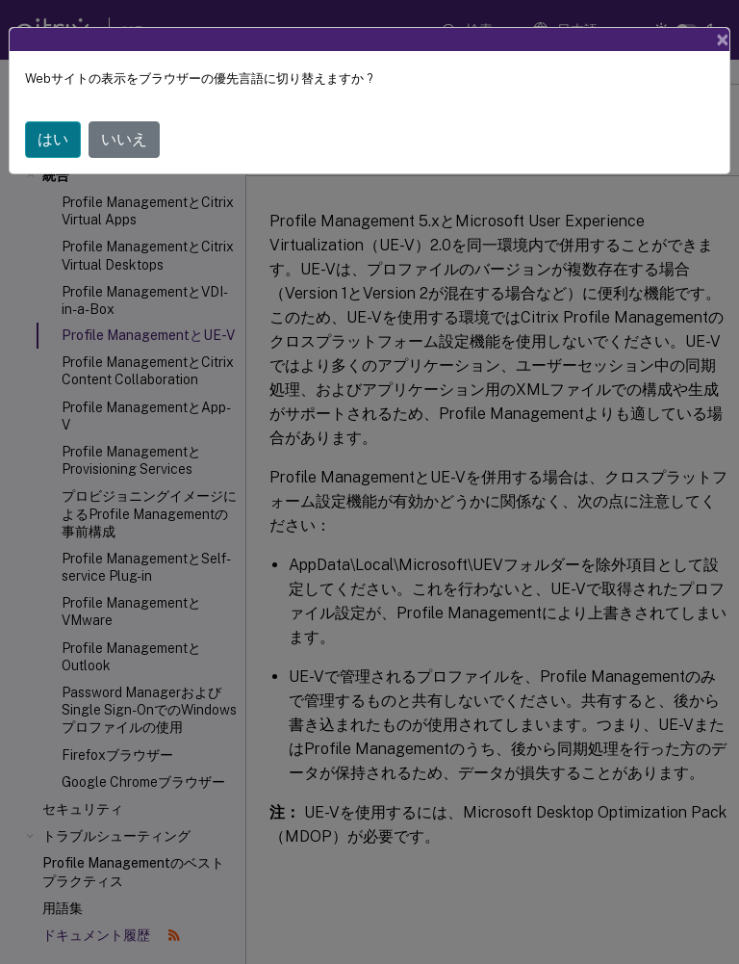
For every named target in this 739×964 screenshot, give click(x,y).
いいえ (124, 139)
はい (53, 139)
